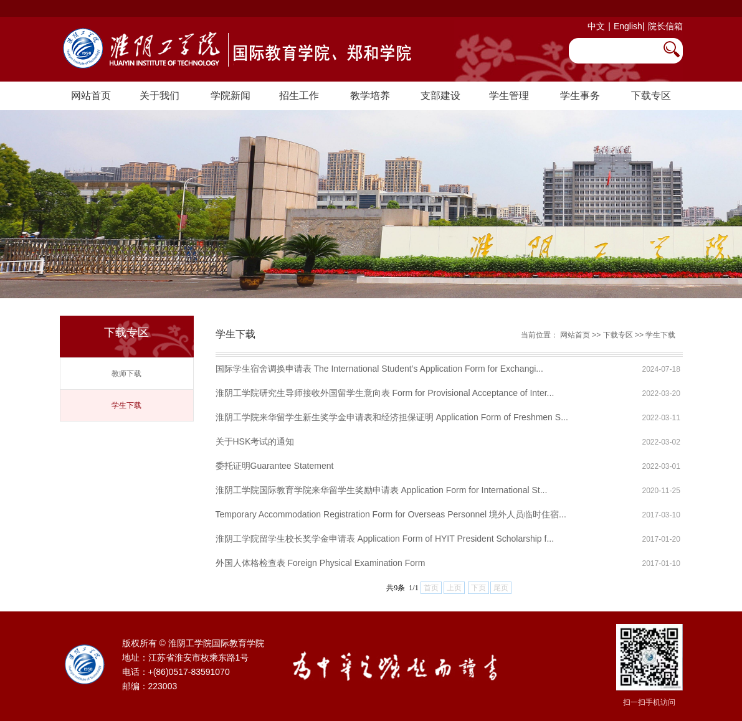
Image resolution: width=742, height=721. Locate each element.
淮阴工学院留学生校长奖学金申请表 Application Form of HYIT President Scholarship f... (385, 539)
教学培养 (370, 95)
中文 (596, 26)
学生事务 (580, 95)
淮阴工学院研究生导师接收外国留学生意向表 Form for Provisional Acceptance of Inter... (385, 393)
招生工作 (299, 95)
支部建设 (440, 95)
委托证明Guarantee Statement (275, 466)
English (628, 26)
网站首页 (91, 95)
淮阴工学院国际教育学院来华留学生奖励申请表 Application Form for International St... (382, 490)
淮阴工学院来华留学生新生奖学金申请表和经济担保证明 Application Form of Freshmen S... (392, 417)
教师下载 (126, 373)
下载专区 (651, 95)
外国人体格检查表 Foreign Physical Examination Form (321, 563)
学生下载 (126, 405)
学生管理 (509, 95)
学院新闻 (230, 95)
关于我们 (159, 95)
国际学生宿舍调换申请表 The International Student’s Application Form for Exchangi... (380, 369)
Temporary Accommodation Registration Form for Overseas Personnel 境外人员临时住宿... (391, 514)
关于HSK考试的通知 (255, 441)
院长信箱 (665, 26)
